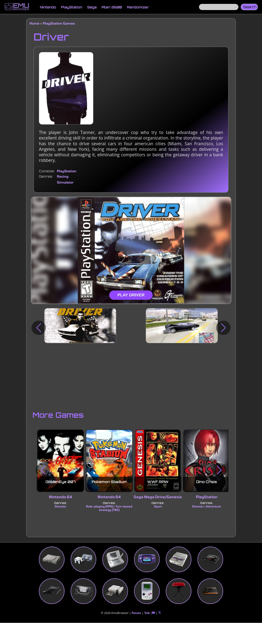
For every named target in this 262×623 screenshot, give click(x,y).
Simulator (65, 182)
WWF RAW (157, 482)
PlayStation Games (59, 23)
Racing (62, 176)
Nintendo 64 (60, 497)
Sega (92, 7)
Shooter (60, 506)
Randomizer (138, 7)
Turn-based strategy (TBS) (115, 508)
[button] (39, 328)
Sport (158, 506)
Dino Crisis (206, 482)
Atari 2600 (112, 7)
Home (34, 23)
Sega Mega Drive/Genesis (158, 497)
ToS (147, 613)
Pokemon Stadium (109, 482)
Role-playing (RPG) (99, 506)
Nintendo (48, 7)
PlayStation (71, 7)
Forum (136, 613)
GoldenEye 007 (60, 482)
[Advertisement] (131, 376)
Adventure (213, 506)
